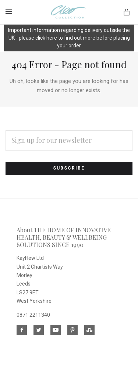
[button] (69, 38)
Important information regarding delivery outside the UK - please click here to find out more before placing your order (69, 37)
